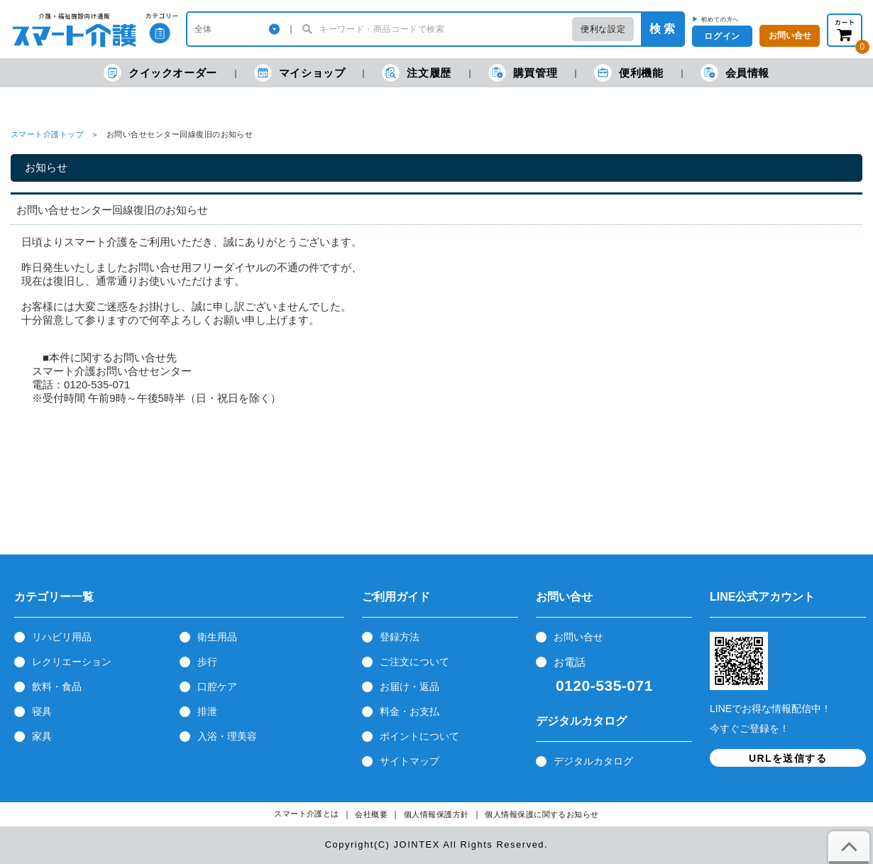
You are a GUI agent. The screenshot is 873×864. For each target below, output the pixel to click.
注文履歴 (416, 73)
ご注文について (414, 662)
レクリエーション (71, 662)
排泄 (207, 711)
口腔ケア (217, 686)
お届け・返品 (409, 686)
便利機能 (628, 73)
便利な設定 (603, 29)
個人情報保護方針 (436, 815)
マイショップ (300, 73)
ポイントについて (419, 736)
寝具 (42, 711)
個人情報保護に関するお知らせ (542, 815)
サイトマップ (409, 761)
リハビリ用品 (62, 637)
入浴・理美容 (227, 736)
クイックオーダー (160, 73)
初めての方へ (720, 19)
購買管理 (522, 73)
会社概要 (371, 815)
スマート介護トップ (47, 134)
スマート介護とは (306, 814)
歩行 (207, 662)
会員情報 (735, 73)
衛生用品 (217, 637)
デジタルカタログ (593, 761)
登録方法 (399, 637)
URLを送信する (788, 758)
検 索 (662, 29)
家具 (42, 736)
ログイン (722, 36)
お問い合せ (578, 637)
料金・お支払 (409, 711)
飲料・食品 (57, 686)
